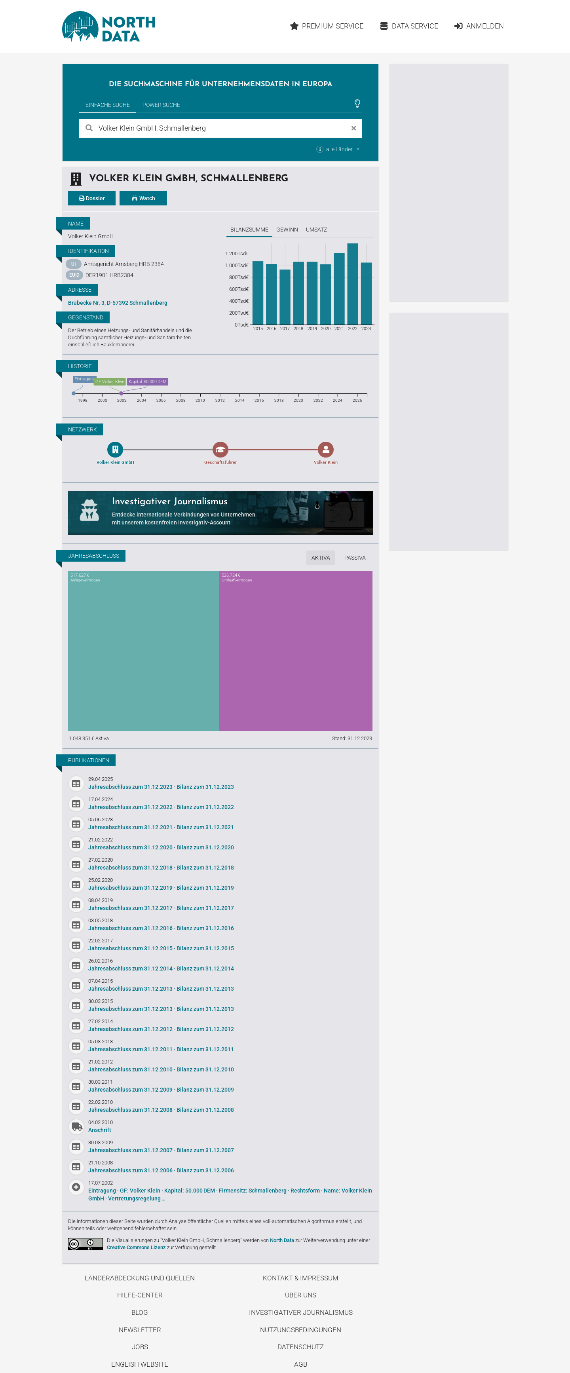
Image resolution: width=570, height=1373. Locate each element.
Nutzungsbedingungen (300, 1330)
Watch (143, 198)
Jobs (140, 1347)
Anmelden (479, 26)
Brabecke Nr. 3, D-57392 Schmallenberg (117, 303)
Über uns (300, 1295)
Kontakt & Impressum (300, 1278)
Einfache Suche (108, 105)
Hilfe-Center (140, 1295)
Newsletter (140, 1330)
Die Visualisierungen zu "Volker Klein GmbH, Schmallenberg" (174, 1240)
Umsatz (316, 229)
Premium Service (326, 26)
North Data (282, 1240)
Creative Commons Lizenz (136, 1247)
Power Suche (161, 105)
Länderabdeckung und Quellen (140, 1278)
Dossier (91, 198)
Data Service (408, 26)
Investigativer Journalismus (301, 1312)
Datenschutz (300, 1347)
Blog (139, 1312)
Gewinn (287, 229)
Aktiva (321, 558)
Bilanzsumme (249, 229)
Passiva (355, 558)
